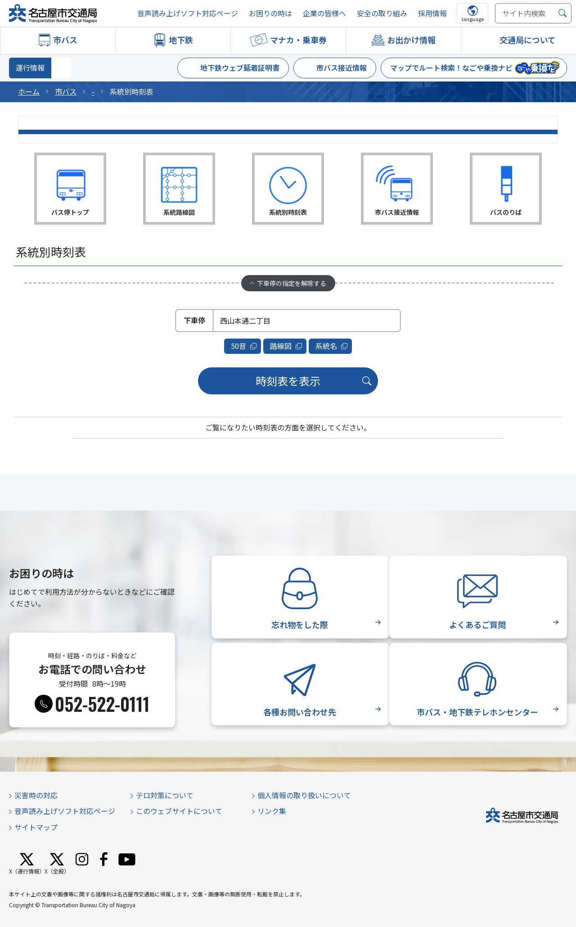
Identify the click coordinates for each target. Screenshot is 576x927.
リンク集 (271, 810)
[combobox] (306, 320)
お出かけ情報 (411, 39)
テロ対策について (165, 794)
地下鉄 (181, 39)
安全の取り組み (382, 13)
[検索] (563, 13)
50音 (239, 345)
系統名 (326, 345)
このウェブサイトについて (179, 810)
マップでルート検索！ (451, 67)
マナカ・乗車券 (298, 39)
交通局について (528, 39)
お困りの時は (270, 13)
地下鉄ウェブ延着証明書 (239, 67)
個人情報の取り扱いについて (304, 794)
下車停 (194, 320)
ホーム (29, 91)
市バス (65, 39)
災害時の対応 (36, 794)
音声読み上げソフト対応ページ (187, 13)
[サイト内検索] (533, 13)
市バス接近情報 (341, 67)
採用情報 (432, 13)
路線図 (281, 345)
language (473, 19)
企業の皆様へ (324, 13)
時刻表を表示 (288, 380)
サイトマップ (36, 826)
